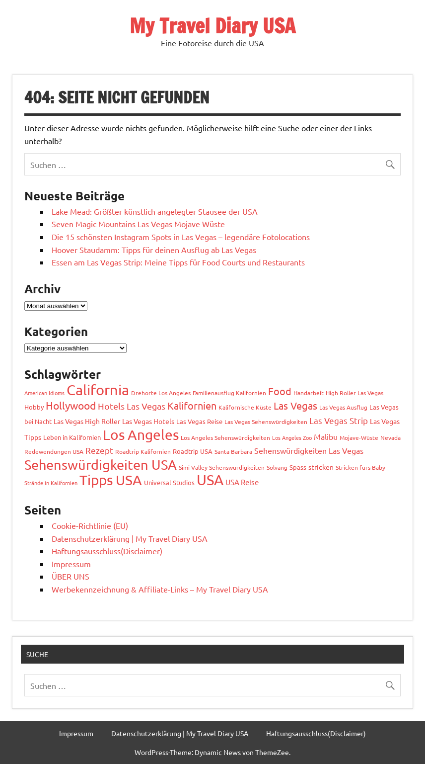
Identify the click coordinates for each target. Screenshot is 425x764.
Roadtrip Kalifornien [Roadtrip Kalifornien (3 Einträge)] (143, 451)
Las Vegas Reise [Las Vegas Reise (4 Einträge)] (199, 421)
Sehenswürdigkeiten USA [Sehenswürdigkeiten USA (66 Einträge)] (100, 464)
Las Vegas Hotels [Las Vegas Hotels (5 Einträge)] (148, 421)
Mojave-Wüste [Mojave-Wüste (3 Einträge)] (359, 437)
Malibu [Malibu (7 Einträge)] (326, 436)
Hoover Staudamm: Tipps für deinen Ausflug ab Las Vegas (154, 250)
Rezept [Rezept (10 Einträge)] (99, 450)
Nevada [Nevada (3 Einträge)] (390, 437)
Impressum (71, 564)
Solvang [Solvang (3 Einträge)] (277, 467)
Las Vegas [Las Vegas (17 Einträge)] (295, 405)
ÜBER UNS (70, 576)
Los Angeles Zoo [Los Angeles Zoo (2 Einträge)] (292, 437)
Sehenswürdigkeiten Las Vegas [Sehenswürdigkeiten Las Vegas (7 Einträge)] (308, 450)
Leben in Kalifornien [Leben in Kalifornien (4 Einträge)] (72, 437)
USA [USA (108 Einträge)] (210, 479)
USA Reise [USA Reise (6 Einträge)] (242, 482)
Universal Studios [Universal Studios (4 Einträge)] (169, 482)
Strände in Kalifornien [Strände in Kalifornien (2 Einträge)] (50, 483)
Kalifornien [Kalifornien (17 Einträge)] (191, 405)
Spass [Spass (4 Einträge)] (297, 467)
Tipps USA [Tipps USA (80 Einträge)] (110, 480)
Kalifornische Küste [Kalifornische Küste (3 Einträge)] (245, 407)
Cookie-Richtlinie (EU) (90, 525)
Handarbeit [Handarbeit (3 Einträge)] (308, 393)
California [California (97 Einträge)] (98, 389)
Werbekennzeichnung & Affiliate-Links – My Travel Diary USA (160, 589)
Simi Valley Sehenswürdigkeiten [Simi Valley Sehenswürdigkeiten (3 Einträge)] (222, 467)
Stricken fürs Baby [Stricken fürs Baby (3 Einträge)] (360, 467)
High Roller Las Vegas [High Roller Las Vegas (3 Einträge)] (354, 393)
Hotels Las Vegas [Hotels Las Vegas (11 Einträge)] (131, 406)
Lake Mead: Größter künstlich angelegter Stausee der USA (155, 211)
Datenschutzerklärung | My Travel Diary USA (130, 538)
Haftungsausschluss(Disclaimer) (107, 551)
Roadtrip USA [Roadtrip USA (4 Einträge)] (192, 451)
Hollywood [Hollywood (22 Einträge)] (71, 405)
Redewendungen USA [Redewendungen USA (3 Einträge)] (53, 451)
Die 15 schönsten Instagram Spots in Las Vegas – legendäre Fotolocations (181, 237)
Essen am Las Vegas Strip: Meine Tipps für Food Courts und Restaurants (178, 262)
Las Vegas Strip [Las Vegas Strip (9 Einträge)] (338, 420)
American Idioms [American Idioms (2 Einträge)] (44, 393)
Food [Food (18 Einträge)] (279, 391)
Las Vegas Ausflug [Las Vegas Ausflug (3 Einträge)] (343, 407)
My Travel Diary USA (212, 25)
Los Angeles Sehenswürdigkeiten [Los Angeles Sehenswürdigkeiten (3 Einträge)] (225, 437)
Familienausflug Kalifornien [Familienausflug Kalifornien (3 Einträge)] (229, 393)
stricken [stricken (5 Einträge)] (321, 466)
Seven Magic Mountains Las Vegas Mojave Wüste (138, 224)
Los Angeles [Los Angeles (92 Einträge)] (141, 434)
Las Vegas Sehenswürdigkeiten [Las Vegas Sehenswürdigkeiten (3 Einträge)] (265, 421)
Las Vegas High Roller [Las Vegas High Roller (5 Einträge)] (87, 421)
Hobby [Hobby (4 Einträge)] (34, 407)
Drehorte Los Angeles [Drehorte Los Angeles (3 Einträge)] (161, 393)
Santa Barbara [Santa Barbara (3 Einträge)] (233, 451)
